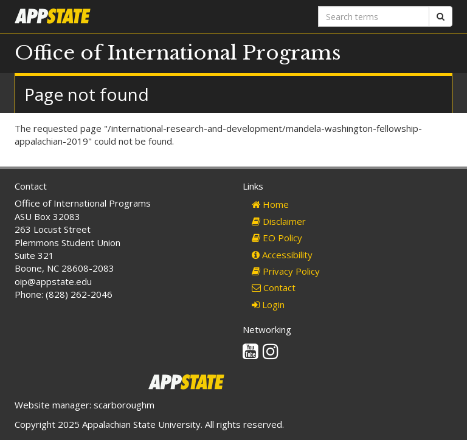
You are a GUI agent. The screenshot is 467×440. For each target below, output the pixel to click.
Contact (274, 287)
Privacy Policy (286, 271)
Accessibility (282, 255)
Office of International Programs (178, 53)
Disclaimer (279, 221)
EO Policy (277, 238)
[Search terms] (373, 16)
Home (270, 204)
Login (268, 304)
